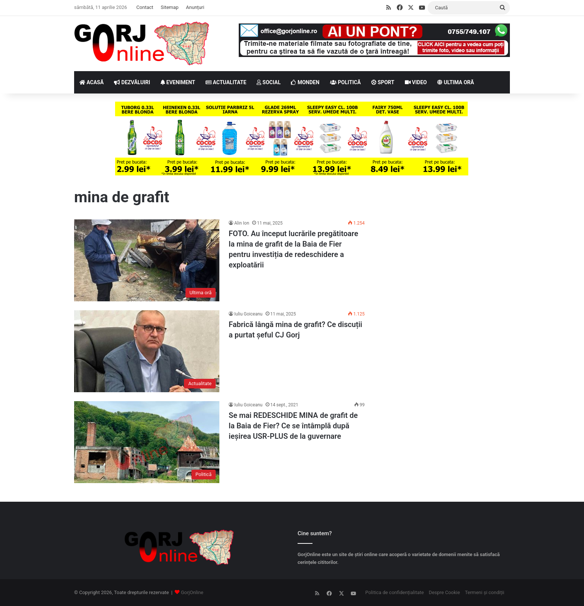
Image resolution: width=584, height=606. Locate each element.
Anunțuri (195, 7)
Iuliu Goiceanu (248, 314)
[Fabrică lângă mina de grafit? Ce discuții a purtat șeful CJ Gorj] (146, 351)
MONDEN (305, 82)
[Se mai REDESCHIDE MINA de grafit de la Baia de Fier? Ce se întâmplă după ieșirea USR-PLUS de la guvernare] (146, 442)
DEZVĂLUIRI (132, 82)
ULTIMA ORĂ (455, 82)
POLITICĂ (345, 82)
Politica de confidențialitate (394, 592)
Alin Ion (241, 223)
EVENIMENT (178, 82)
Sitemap (170, 7)
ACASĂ (91, 82)
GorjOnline (192, 592)
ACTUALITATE (226, 82)
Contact (144, 7)
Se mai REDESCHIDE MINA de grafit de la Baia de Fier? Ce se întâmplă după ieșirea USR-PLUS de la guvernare (293, 426)
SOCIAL (268, 82)
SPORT (382, 82)
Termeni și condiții (484, 592)
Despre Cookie (444, 592)
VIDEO (416, 82)
